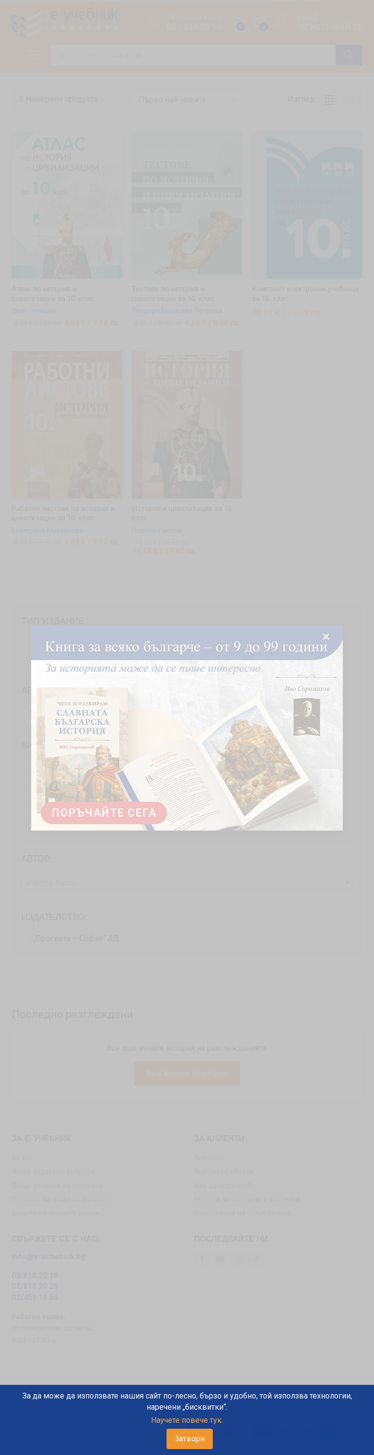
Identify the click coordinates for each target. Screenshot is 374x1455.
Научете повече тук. (187, 1420)
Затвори (190, 1438)
